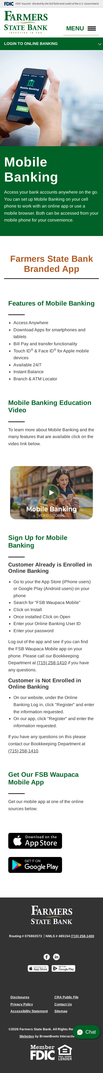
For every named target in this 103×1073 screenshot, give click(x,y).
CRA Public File (66, 997)
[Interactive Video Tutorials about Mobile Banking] (51, 492)
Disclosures (19, 997)
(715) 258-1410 (52, 662)
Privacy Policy (21, 1004)
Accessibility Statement (29, 1011)
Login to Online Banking (31, 43)
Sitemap (60, 1011)
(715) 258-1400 (82, 936)
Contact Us (63, 1004)
